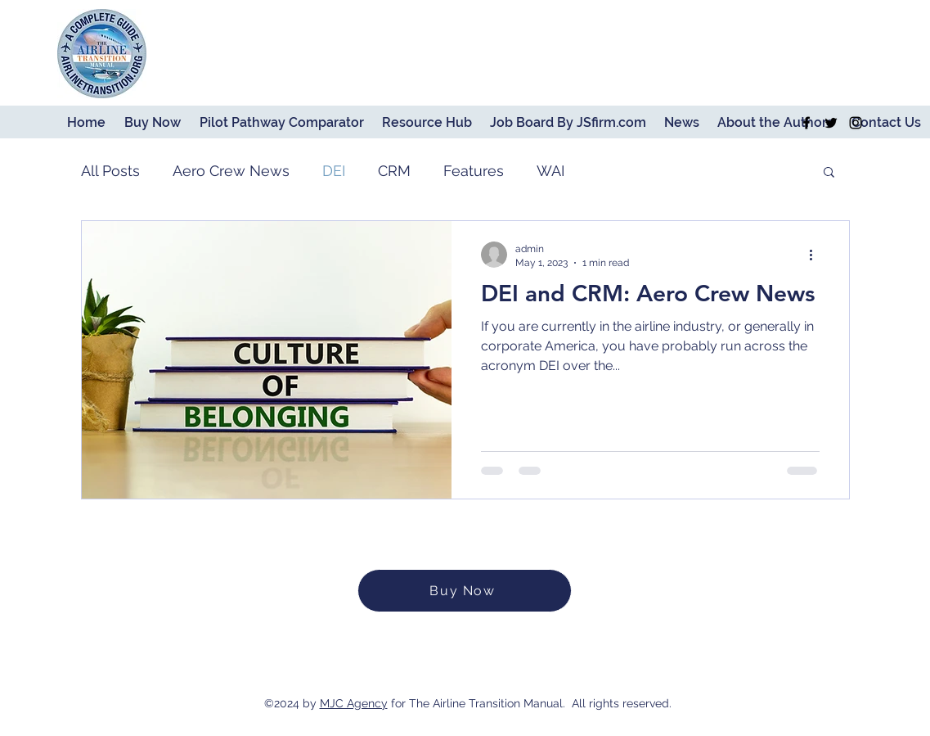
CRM (394, 170)
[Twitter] (831, 123)
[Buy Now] (464, 590)
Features (473, 170)
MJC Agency (354, 703)
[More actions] (817, 254)
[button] (829, 173)
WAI (550, 170)
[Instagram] (855, 123)
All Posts (110, 170)
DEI (333, 170)
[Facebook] (806, 123)
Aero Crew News (231, 170)
